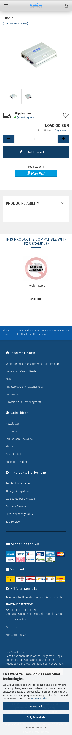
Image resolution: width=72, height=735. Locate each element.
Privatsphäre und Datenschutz (24, 386)
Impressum (12, 394)
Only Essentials (36, 717)
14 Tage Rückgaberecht (19, 491)
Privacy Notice (39, 698)
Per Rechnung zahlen (18, 483)
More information (36, 727)
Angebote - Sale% (16, 462)
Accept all (36, 706)
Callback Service (16, 506)
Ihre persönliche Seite (19, 439)
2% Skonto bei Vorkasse (20, 498)
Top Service (13, 521)
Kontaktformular (16, 635)
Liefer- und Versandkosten (22, 371)
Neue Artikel (13, 454)
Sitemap (11, 446)
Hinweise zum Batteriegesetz (23, 402)
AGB (8, 379)
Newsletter (12, 423)
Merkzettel (12, 627)
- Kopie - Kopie (36, 285)
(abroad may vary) (25, 117)
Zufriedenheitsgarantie (20, 514)
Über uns (11, 431)
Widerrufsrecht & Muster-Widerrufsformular (32, 363)
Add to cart (31, 152)
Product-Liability (22, 203)
